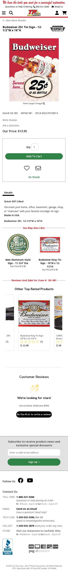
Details (8, 192)
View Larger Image (34, 103)
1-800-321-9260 (25, 497)
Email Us (57, 6)
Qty (28, 147)
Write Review (10, 120)
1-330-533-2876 (25, 525)
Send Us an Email (26, 508)
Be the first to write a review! (34, 414)
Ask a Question (11, 125)
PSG (39, 551)
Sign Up (34, 462)
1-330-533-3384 (25, 517)
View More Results (16, 20)
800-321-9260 (41, 6)
